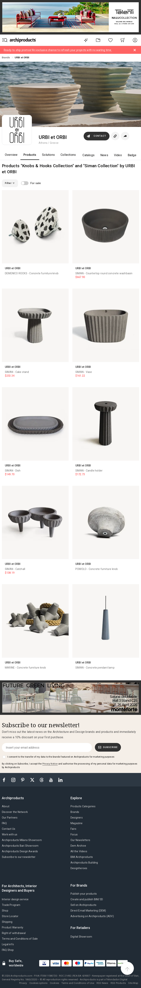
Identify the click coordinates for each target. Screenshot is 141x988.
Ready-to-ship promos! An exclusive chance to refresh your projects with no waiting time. (58, 50)
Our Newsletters (80, 840)
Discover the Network (15, 811)
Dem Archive (78, 845)
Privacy (23, 983)
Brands (74, 811)
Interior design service (15, 899)
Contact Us (8, 828)
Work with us (9, 834)
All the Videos (78, 851)
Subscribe (108, 747)
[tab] (14, 798)
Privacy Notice (50, 763)
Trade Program (11, 904)
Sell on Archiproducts (83, 904)
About (5, 806)
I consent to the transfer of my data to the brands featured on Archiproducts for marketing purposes (60, 757)
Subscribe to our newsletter (18, 856)
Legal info (8, 944)
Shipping (7, 921)
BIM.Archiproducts (81, 856)
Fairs (73, 828)
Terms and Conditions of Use (78, 983)
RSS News (102, 983)
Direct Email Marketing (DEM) (88, 910)
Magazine (76, 823)
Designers (76, 817)
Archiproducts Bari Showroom (20, 845)
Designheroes (78, 868)
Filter (10, 183)
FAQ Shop (8, 949)
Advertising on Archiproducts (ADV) (92, 916)
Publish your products (83, 893)
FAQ (4, 823)
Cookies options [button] (38, 983)
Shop (5, 910)
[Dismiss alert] (134, 50)
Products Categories (82, 806)
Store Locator (10, 916)
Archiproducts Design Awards (20, 851)
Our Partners (9, 817)
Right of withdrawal (14, 933)
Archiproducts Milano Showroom (22, 840)
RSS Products (118, 983)
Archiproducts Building (84, 862)
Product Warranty (12, 927)
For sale (35, 183)
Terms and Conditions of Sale (20, 938)
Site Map (133, 983)
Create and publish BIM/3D (86, 899)
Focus (74, 834)
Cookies (54, 983)
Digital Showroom (81, 936)
